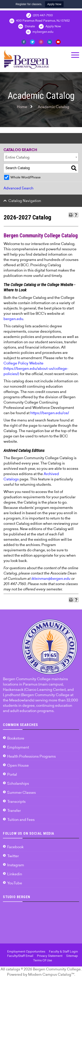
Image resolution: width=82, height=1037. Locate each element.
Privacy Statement (49, 956)
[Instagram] (41, 41)
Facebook (15, 846)
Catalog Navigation (24, 200)
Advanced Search (18, 188)
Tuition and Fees (21, 819)
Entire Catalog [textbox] (17, 157)
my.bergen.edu (39, 31)
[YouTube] (58, 41)
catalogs (13, 969)
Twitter (13, 855)
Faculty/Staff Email (20, 956)
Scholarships (18, 783)
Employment (18, 747)
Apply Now (54, 4)
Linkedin (14, 874)
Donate (26, 26)
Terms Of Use (42, 960)
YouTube (14, 883)
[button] (75, 55)
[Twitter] (32, 41)
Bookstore (15, 738)
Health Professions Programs (31, 756)
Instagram (15, 865)
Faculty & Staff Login (63, 951)
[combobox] (41, 157)
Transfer (14, 810)
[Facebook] (23, 41)
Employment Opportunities (26, 951)
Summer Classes (21, 792)
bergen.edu (13, 318)
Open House (18, 765)
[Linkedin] (49, 41)
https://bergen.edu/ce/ (49, 412)
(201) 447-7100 (39, 15)
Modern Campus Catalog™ (51, 974)
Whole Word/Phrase (25, 177)
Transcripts (16, 801)
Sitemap (72, 956)
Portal (12, 774)
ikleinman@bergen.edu (50, 578)
